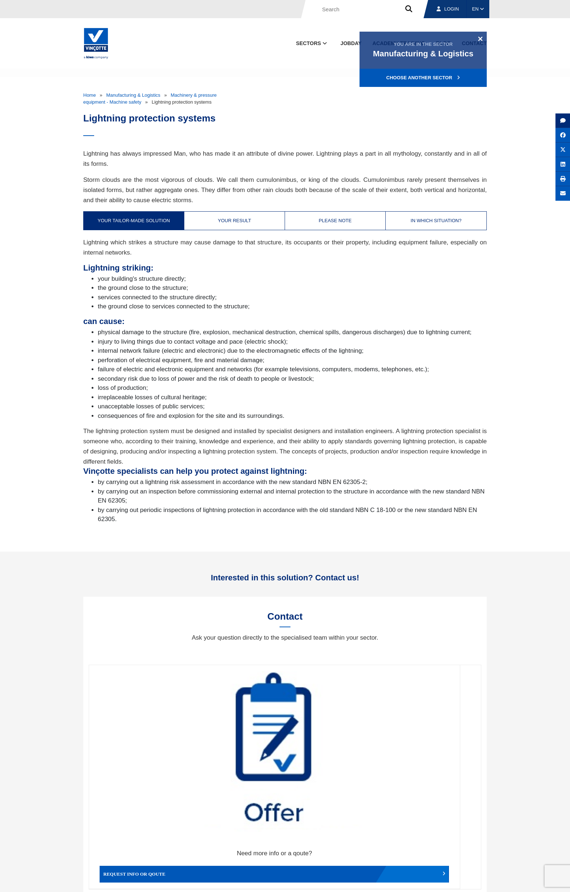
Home (89, 95)
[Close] (480, 38)
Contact (474, 846)
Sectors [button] (312, 43)
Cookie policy (435, 880)
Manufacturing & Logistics (133, 95)
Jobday (351, 43)
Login (448, 9)
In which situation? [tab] (436, 220)
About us (356, 846)
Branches (398, 846)
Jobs (437, 846)
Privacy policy (468, 880)
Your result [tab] (234, 220)
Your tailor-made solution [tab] (134, 220)
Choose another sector (423, 77)
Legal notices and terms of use (385, 880)
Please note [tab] (335, 220)
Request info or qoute (138, 747)
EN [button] (478, 9)
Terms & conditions (329, 880)
